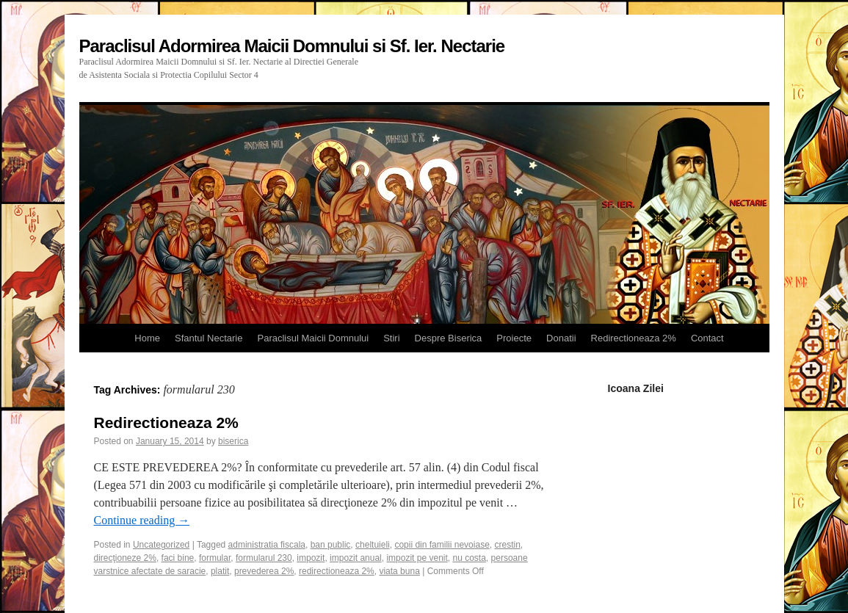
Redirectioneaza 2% (633, 338)
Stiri (391, 338)
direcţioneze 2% (125, 558)
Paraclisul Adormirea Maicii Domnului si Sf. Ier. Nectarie (292, 46)
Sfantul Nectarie (209, 338)
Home (147, 338)
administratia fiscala (266, 545)
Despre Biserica (448, 338)
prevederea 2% (264, 571)
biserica (233, 441)
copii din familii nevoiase (441, 545)
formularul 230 (264, 558)
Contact (707, 338)
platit (220, 571)
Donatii (561, 338)
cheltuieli (372, 545)
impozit (311, 558)
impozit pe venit (416, 558)
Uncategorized (161, 545)
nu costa (468, 558)
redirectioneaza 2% (336, 571)
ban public (331, 545)
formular (215, 558)
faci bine (178, 558)
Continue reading (142, 520)
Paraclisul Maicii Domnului (313, 338)
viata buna (399, 571)
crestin (507, 545)
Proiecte (514, 338)
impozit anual (356, 558)
